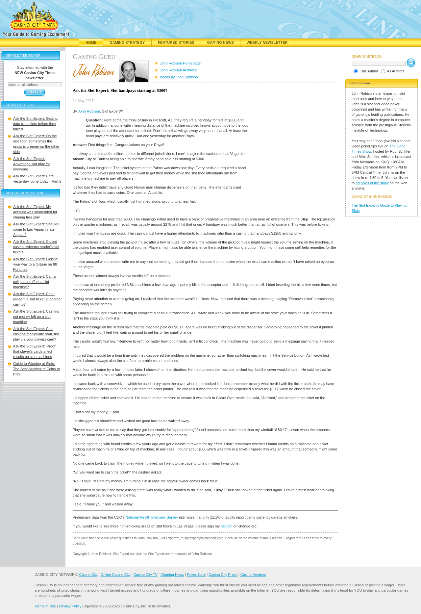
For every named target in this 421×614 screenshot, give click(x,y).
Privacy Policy (70, 606)
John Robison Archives (178, 70)
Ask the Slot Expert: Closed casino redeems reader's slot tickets (36, 247)
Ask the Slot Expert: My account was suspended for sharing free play (35, 212)
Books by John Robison (179, 77)
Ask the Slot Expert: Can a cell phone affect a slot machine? (34, 281)
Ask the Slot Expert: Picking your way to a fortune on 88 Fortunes (35, 264)
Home (91, 42)
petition (226, 526)
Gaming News (220, 42)
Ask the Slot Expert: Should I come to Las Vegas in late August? (36, 229)
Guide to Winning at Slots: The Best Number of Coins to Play (36, 369)
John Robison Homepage (180, 63)
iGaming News (172, 574)
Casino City (88, 574)
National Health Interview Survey (151, 517)
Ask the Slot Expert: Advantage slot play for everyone (31, 164)
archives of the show (372, 183)
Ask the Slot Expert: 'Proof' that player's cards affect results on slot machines (34, 351)
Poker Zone (196, 574)
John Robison (89, 111)
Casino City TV (146, 574)
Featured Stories (176, 42)
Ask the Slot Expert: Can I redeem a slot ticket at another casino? (37, 299)
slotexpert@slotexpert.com (204, 538)
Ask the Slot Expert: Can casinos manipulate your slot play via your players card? (36, 334)
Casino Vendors (253, 574)
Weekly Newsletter (267, 42)
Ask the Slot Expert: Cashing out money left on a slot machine (36, 316)
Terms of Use (45, 606)
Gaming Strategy (127, 42)
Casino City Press (223, 574)
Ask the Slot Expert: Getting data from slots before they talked (35, 123)
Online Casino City (116, 574)
